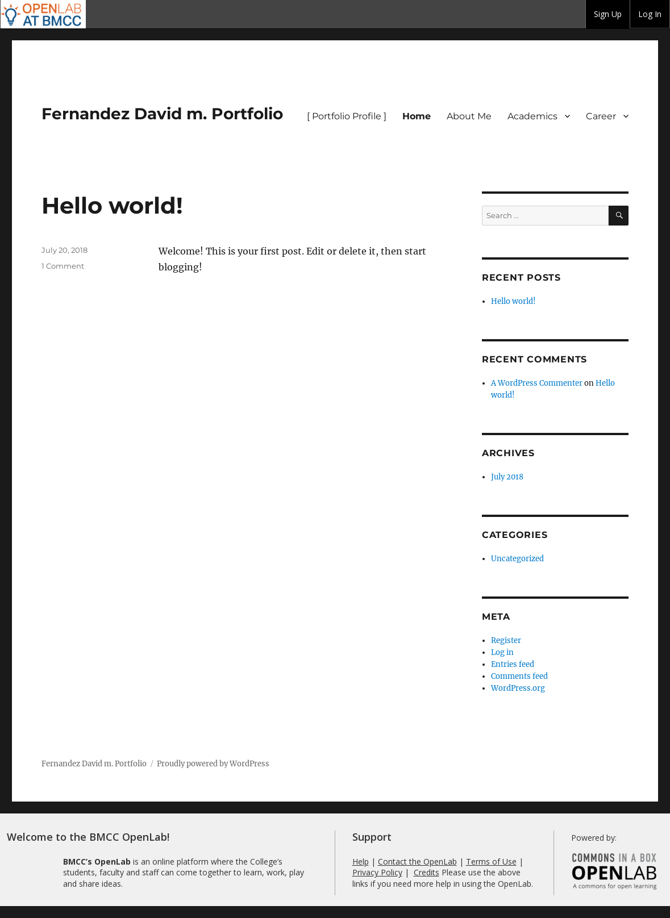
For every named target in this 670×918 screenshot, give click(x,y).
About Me (469, 116)
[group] (607, 14)
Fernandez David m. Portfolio (162, 113)
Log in (502, 652)
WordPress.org (518, 688)
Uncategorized (517, 559)
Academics (532, 116)
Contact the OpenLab (417, 861)
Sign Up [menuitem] (608, 14)
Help (360, 861)
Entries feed (512, 664)
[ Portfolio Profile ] (346, 116)
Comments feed (519, 676)
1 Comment (62, 265)
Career (601, 116)
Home (416, 116)
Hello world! (112, 205)
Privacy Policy (377, 872)
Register (506, 640)
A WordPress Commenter (536, 383)
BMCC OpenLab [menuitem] (43, 14)
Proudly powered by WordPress (213, 764)
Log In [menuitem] (649, 14)
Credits (426, 872)
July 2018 (507, 477)
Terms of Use (491, 861)
